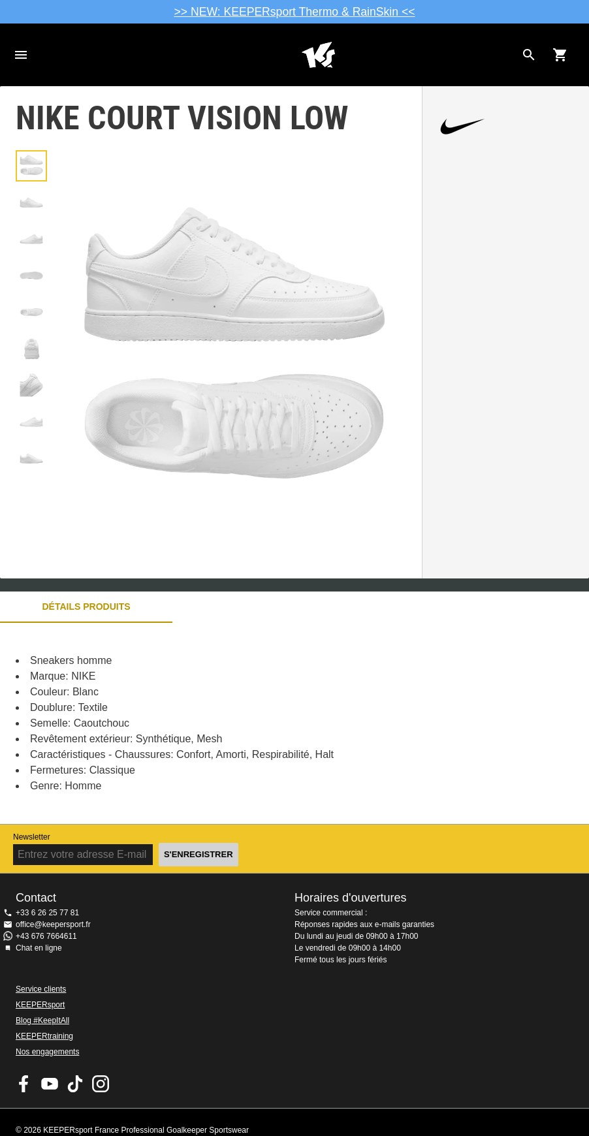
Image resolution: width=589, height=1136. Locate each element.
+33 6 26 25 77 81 (47, 912)
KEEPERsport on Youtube (49, 1083)
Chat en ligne (39, 948)
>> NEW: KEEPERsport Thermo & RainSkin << (294, 11)
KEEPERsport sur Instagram (100, 1083)
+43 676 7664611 (46, 936)
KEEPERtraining (44, 1036)
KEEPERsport (40, 1004)
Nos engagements (47, 1051)
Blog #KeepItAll (42, 1020)
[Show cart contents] (560, 55)
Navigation (21, 55)
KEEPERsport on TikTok (75, 1083)
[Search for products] (529, 55)
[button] (31, 165)
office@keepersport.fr (53, 924)
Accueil (318, 55)
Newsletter (31, 837)
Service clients (41, 989)
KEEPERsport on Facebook (24, 1083)
